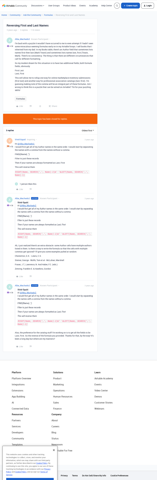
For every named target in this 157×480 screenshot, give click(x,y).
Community (15, 15)
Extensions (17, 390)
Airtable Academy (103, 378)
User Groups (54, 5)
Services (16, 426)
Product (57, 378)
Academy (93, 5)
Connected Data (20, 408)
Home (4, 15)
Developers (17, 432)
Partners (16, 420)
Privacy (64, 475)
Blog (53, 432)
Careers (55, 426)
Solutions (58, 372)
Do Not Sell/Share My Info (94, 475)
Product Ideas (69, 5)
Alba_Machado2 (22, 39)
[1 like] (25, 183)
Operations (59, 390)
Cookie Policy (41, 470)
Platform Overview (21, 378)
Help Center (106, 5)
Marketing (58, 384)
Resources (17, 414)
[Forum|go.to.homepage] (14, 6)
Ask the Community (32, 15)
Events (82, 5)
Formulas (48, 15)
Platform (16, 372)
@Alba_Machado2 (25, 143)
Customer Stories (103, 402)
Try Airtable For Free (61, 450)
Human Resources (62, 396)
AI (13, 402)
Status (55, 438)
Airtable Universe (20, 450)
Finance (57, 408)
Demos (98, 396)
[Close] (54, 457)
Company (56, 414)
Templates (17, 444)
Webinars (99, 408)
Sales (56, 402)
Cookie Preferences (119, 475)
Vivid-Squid (20, 139)
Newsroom (57, 444)
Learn (97, 372)
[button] (130, 6)
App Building (18, 396)
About (54, 420)
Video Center (101, 390)
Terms (75, 475)
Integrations (18, 384)
